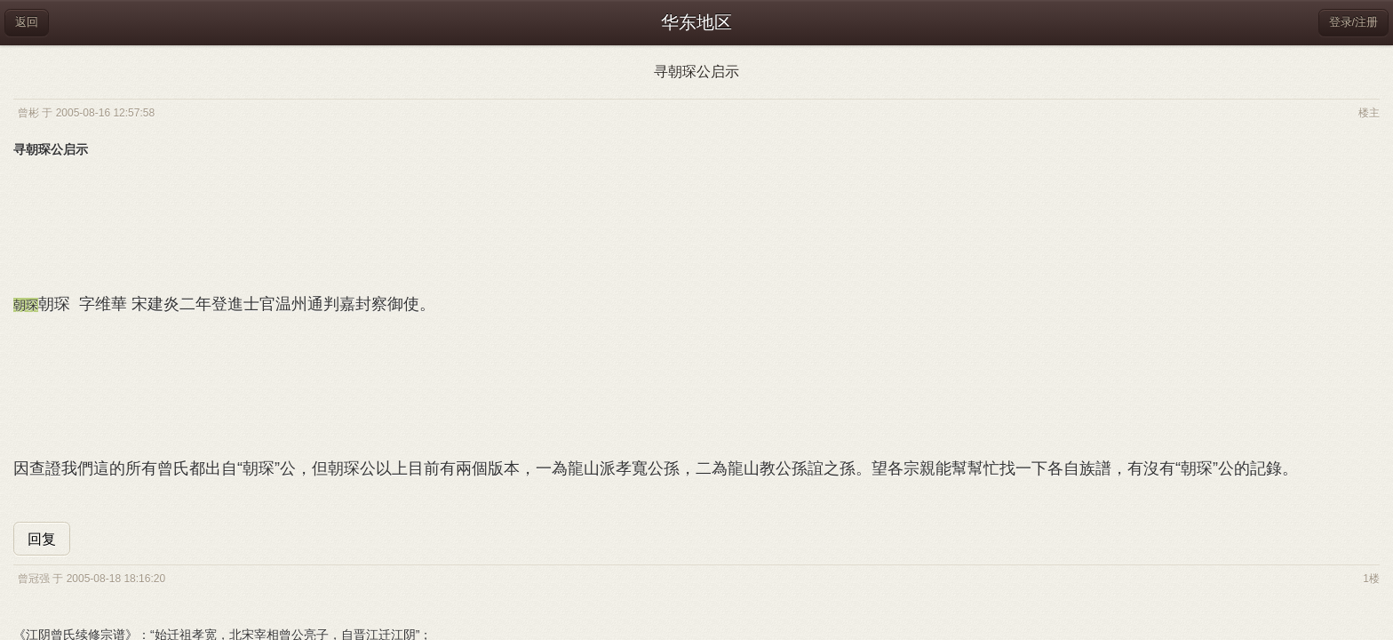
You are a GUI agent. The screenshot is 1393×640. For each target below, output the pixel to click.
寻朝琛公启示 (696, 71)
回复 (42, 539)
